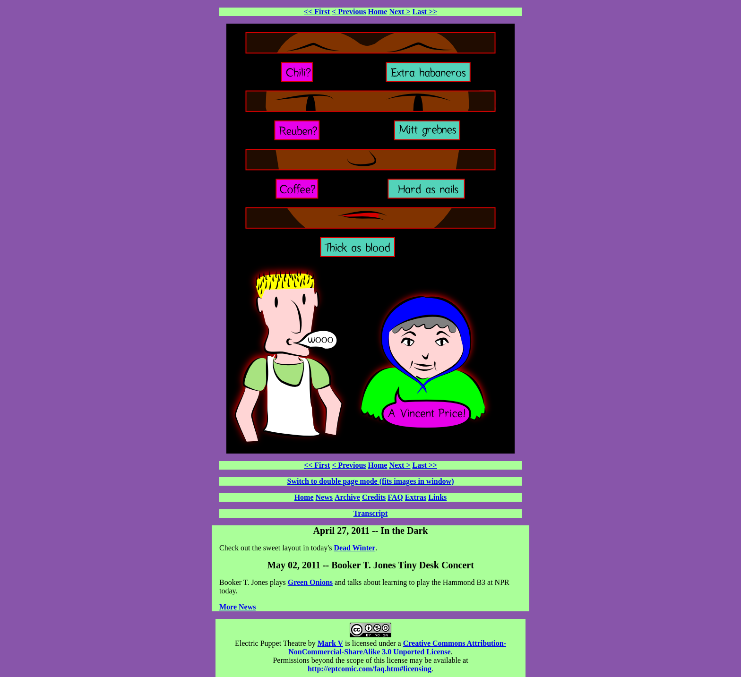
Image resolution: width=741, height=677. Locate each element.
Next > (399, 12)
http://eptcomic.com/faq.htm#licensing (369, 669)
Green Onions (310, 582)
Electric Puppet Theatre (270, 643)
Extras (415, 497)
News (324, 497)
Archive (347, 497)
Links (437, 497)
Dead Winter (354, 548)
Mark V (330, 643)
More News (237, 607)
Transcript (370, 513)
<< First (317, 12)
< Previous (349, 12)
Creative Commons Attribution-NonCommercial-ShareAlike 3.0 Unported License (397, 647)
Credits (374, 497)
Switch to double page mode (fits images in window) (370, 481)
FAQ (395, 497)
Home (378, 12)
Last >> (425, 12)
